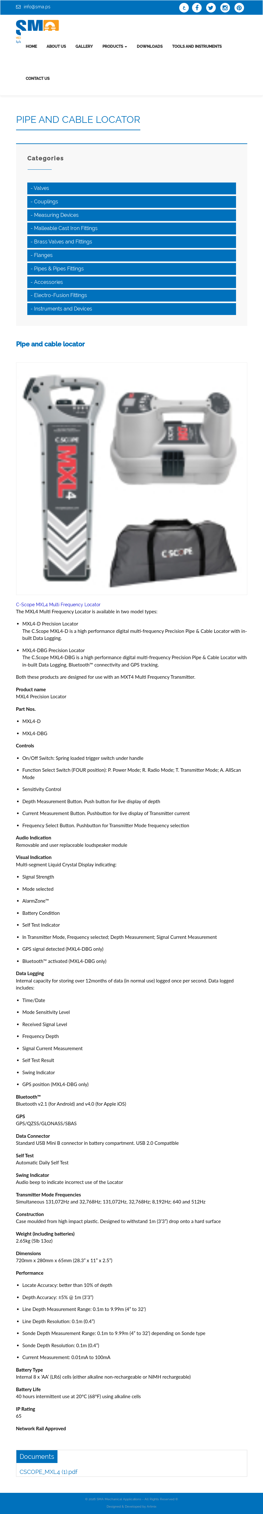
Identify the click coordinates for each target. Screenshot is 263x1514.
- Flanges (42, 255)
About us (56, 46)
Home (31, 46)
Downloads (149, 46)
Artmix (151, 1506)
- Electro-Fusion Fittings (59, 295)
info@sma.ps (37, 6)
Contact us (37, 78)
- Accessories (47, 282)
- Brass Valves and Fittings (61, 242)
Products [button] (114, 46)
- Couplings (44, 202)
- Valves (40, 188)
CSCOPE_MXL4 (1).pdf (48, 1471)
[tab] (131, 188)
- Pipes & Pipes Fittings (57, 269)
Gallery (84, 46)
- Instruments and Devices (61, 309)
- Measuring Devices (55, 215)
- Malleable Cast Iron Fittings (64, 228)
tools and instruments (197, 46)
